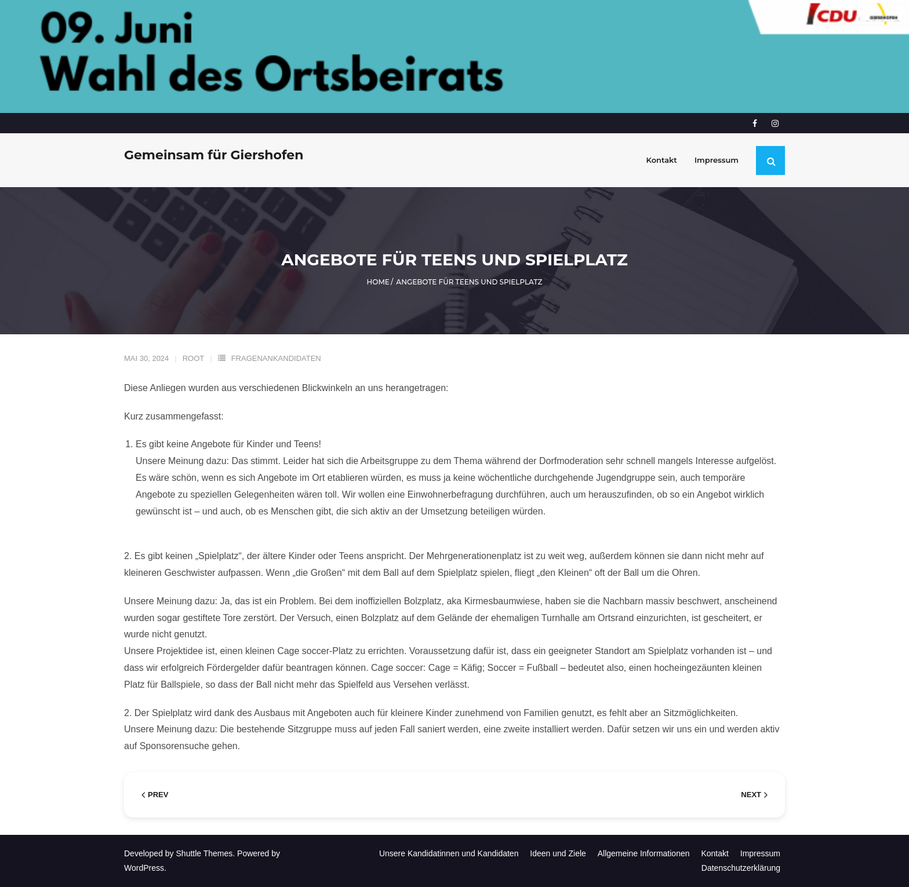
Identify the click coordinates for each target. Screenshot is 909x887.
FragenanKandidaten (276, 358)
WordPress (144, 868)
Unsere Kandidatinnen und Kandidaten (449, 853)
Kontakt (714, 853)
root (194, 358)
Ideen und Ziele (558, 853)
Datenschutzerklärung (740, 868)
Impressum (760, 853)
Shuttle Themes (204, 853)
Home (378, 282)
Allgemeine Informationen (644, 853)
